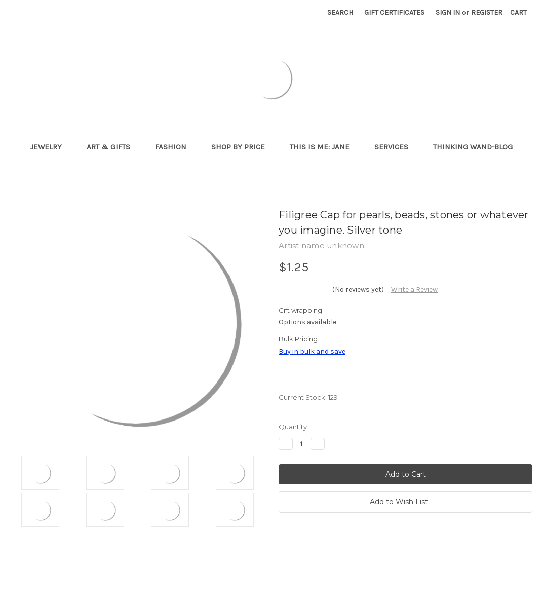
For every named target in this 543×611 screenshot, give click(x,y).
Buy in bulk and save (312, 351)
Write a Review (414, 289)
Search (340, 12)
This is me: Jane (324, 146)
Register (486, 12)
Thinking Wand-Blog (473, 146)
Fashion (175, 146)
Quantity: (293, 427)
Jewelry (50, 146)
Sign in (448, 12)
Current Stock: (308, 397)
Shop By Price (242, 146)
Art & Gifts (113, 146)
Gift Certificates (394, 12)
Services (395, 146)
